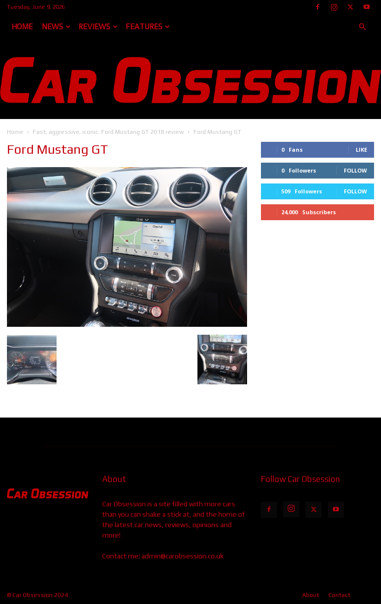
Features (148, 26)
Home (22, 26)
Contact (339, 595)
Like (361, 149)
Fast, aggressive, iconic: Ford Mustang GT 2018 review (108, 131)
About (310, 595)
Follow (355, 170)
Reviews (98, 26)
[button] (362, 27)
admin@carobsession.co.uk (182, 556)
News (56, 26)
